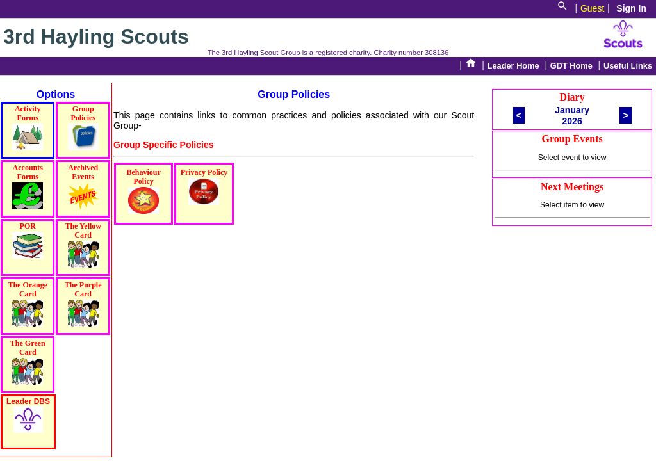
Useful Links (627, 65)
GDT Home (571, 65)
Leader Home (513, 65)
